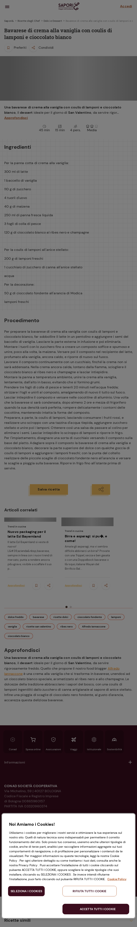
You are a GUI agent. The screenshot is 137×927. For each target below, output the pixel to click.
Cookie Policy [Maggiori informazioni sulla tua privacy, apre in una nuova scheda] (116, 879)
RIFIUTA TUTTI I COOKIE (89, 891)
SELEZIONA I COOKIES (26, 891)
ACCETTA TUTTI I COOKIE (98, 909)
